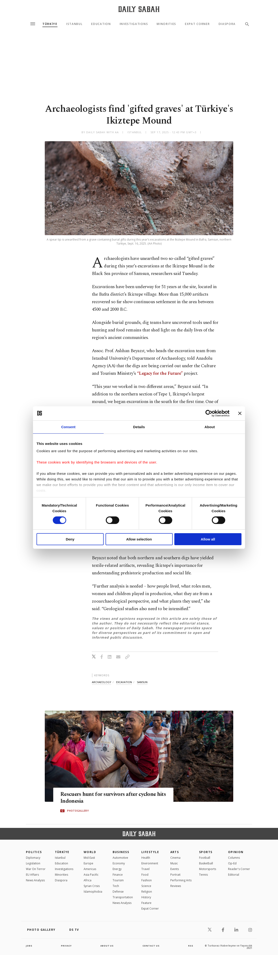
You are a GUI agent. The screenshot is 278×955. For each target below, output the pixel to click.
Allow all (208, 539)
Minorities (166, 24)
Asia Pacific (91, 875)
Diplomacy (33, 858)
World (90, 852)
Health (145, 858)
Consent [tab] (68, 427)
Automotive (120, 858)
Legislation (33, 863)
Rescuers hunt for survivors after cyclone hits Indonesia (111, 798)
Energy (117, 869)
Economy (119, 863)
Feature (146, 903)
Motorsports (207, 869)
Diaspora (227, 24)
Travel (145, 869)
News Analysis (35, 880)
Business (121, 852)
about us (107, 945)
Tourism (118, 880)
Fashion (146, 880)
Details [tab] (139, 427)
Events (174, 869)
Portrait (175, 875)
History (146, 897)
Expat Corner (197, 24)
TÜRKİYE (49, 24)
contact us (151, 945)
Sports (206, 852)
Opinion (236, 852)
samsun (142, 682)
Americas (90, 869)
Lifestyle (150, 852)
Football (204, 858)
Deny (70, 539)
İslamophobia (93, 892)
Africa (87, 880)
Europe (88, 863)
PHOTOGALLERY (78, 811)
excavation (124, 682)
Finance (118, 875)
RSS (190, 945)
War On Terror (35, 869)
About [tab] (209, 427)
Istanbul (74, 24)
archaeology (101, 682)
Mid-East (89, 858)
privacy (66, 945)
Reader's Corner (239, 869)
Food (144, 875)
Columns (234, 858)
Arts (174, 852)
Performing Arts (181, 880)
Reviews (175, 886)
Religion (146, 892)
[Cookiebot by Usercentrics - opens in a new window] (208, 413)
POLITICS (34, 852)
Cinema (175, 858)
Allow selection (139, 539)
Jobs (29, 945)
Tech (116, 886)
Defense (118, 892)
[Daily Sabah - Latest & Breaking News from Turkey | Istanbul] (138, 9)
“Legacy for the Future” (160, 373)
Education (101, 24)
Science (146, 886)
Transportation (123, 897)
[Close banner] (239, 413)
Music (174, 863)
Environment (149, 863)
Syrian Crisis (92, 886)
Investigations (134, 24)
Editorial (233, 875)
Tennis (203, 875)
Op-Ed (232, 863)
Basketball (206, 863)
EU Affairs (32, 875)
